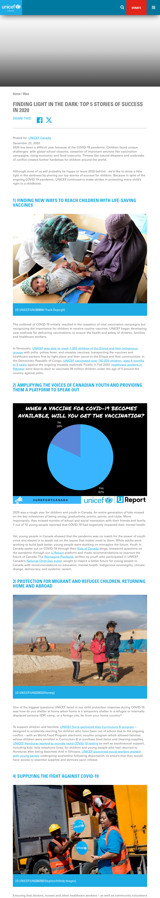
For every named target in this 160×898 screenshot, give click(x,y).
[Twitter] (49, 120)
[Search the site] (122, 7)
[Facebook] (39, 120)
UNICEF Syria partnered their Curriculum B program (97, 727)
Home (17, 93)
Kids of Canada (88, 548)
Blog (26, 93)
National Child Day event (44, 561)
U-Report (57, 553)
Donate (136, 7)
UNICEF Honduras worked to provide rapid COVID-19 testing (55, 743)
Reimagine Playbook (58, 557)
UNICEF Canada (39, 138)
